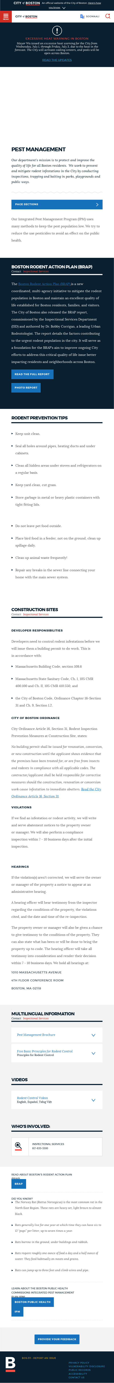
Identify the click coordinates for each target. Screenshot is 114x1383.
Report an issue (39, 1358)
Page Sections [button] (56, 204)
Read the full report (32, 374)
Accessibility (78, 1374)
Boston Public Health (33, 1302)
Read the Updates (57, 60)
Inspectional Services (36, 271)
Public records (80, 1370)
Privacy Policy (79, 1363)
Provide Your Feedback (57, 1339)
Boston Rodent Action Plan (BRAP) (44, 284)
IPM (17, 1312)
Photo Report (26, 388)
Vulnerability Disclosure (87, 1366)
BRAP (19, 1184)
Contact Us (76, 1377)
